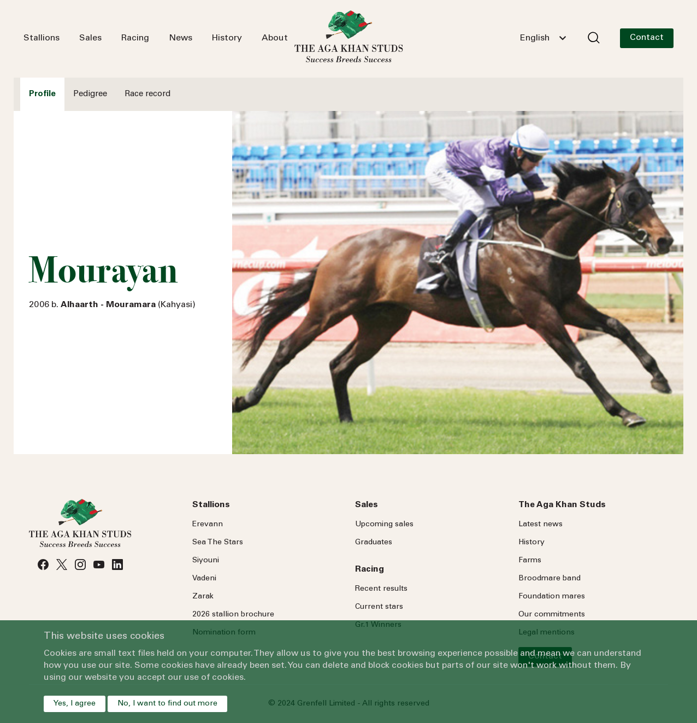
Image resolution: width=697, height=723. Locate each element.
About (275, 38)
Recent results (381, 589)
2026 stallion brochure (233, 615)
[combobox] (543, 38)
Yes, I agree (75, 704)
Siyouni (205, 561)
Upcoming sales (384, 524)
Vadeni (204, 579)
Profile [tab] (42, 94)
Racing (135, 38)
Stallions (41, 38)
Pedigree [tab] (90, 94)
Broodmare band (549, 579)
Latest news (540, 524)
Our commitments (551, 615)
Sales (90, 38)
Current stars (379, 607)
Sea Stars (217, 542)
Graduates (373, 542)
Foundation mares (551, 597)
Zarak (203, 597)
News (180, 38)
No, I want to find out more (167, 704)
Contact (647, 37)
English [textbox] (535, 38)
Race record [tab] (147, 94)
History (227, 38)
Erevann (207, 524)
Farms (529, 561)
